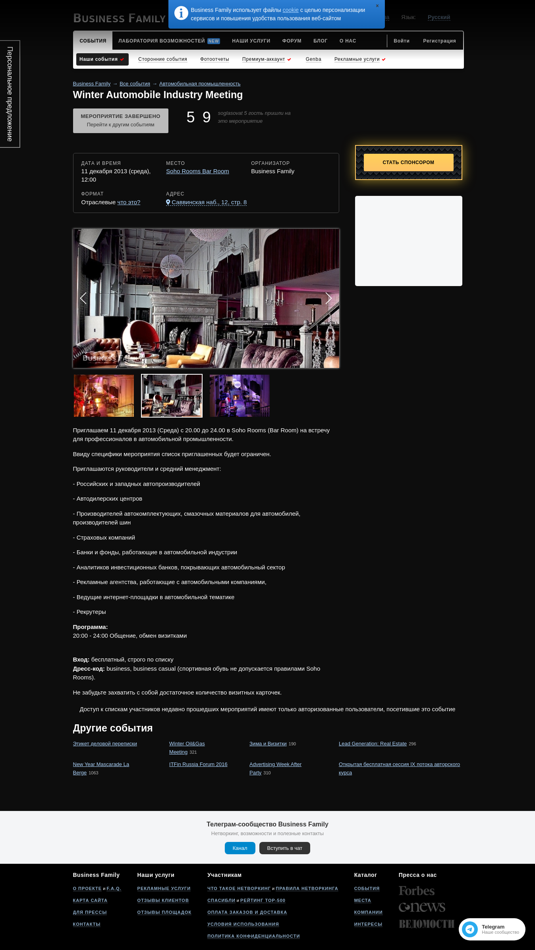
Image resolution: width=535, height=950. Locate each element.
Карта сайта (90, 900)
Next (329, 298)
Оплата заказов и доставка (247, 912)
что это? (129, 202)
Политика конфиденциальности (253, 936)
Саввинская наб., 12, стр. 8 (209, 202)
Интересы (368, 924)
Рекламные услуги (164, 888)
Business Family (92, 84)
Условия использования (243, 924)
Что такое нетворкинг (239, 888)
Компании (368, 912)
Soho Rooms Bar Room (197, 171)
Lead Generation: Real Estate (373, 744)
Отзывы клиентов (163, 900)
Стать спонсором (409, 162)
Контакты (87, 924)
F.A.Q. (113, 888)
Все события (135, 84)
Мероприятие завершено (120, 121)
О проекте (87, 888)
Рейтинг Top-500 (263, 900)
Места (362, 900)
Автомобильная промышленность (199, 84)
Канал (240, 848)
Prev (83, 298)
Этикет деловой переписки (105, 744)
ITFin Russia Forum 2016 (198, 764)
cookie (291, 10)
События (367, 888)
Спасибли (221, 900)
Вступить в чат (285, 848)
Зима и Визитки (268, 744)
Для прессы (90, 912)
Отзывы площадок (164, 912)
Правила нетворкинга (307, 888)
